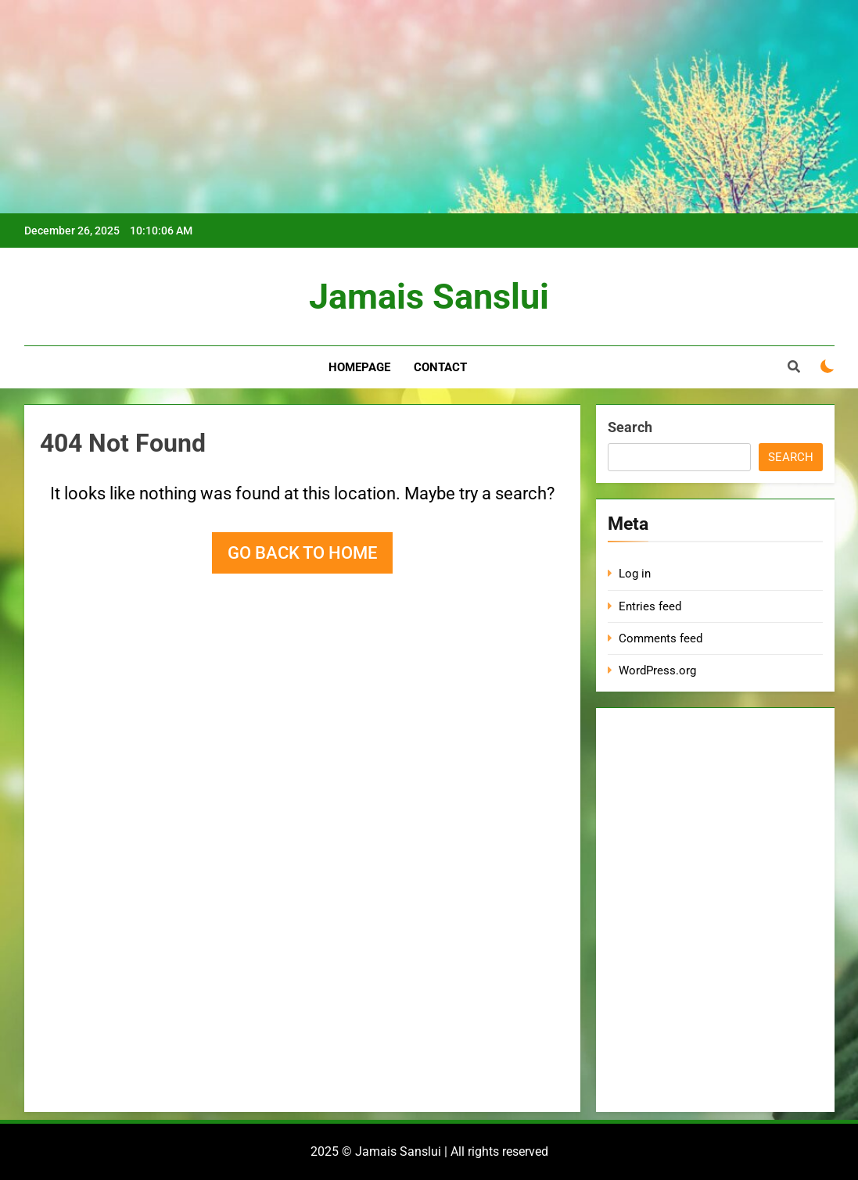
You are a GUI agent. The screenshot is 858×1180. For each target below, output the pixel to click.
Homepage (359, 367)
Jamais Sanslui (429, 296)
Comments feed (660, 638)
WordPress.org (657, 670)
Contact (440, 367)
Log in (635, 574)
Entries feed (650, 606)
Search (630, 427)
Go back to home (302, 553)
